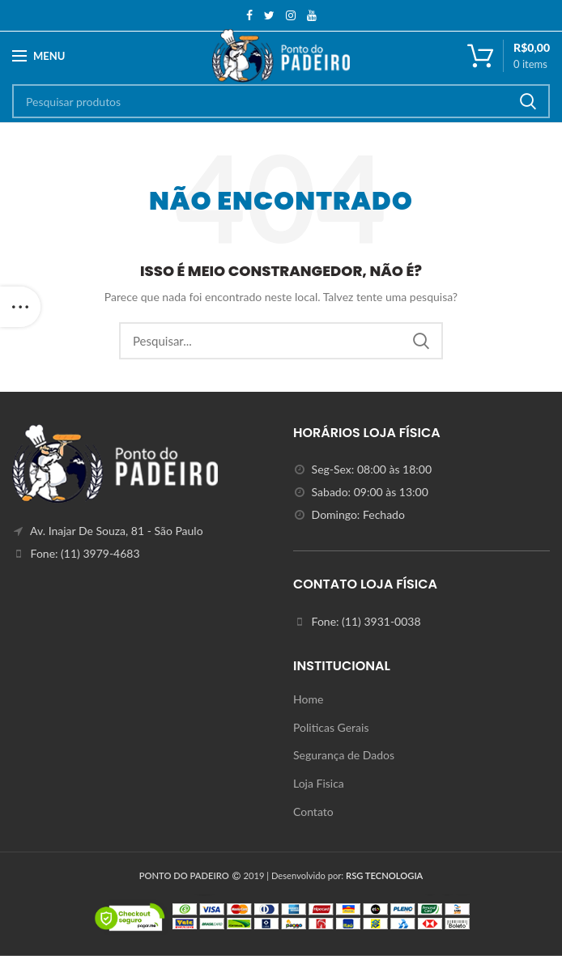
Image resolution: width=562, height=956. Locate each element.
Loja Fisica (318, 783)
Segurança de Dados (343, 755)
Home (308, 699)
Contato (313, 811)
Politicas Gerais (330, 727)
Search (528, 101)
